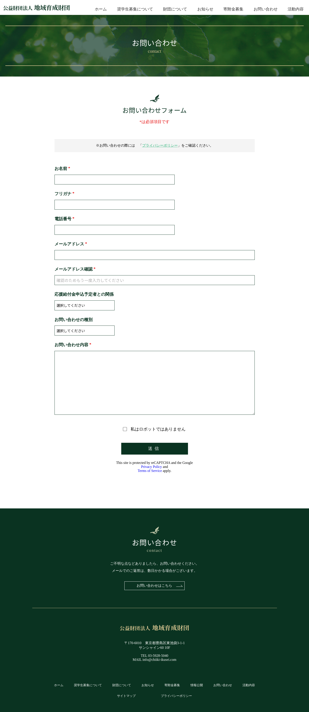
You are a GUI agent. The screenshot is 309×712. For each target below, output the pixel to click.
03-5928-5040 (158, 653)
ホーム (101, 9)
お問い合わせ (266, 9)
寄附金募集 (233, 9)
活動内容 (296, 9)
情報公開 (196, 683)
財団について (175, 9)
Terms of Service (150, 467)
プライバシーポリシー (160, 145)
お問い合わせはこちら (155, 583)
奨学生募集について (135, 9)
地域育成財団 (36, 7)
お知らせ (205, 9)
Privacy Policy (151, 463)
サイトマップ (126, 694)
